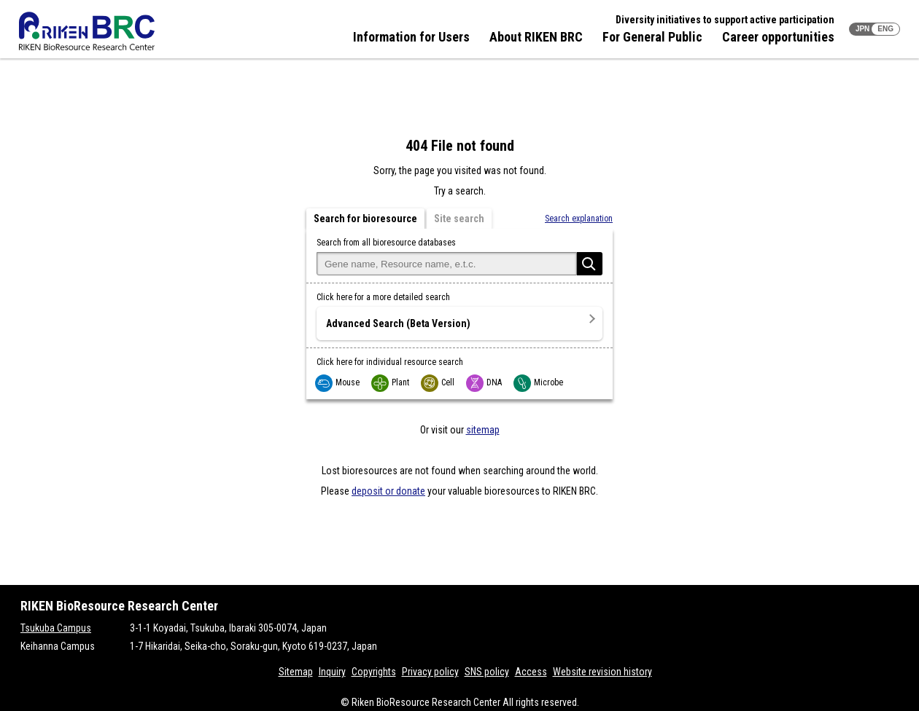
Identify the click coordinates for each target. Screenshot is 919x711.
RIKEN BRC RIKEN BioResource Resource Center (87, 31)
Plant (391, 382)
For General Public (652, 36)
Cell (438, 382)
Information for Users (411, 36)
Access (531, 671)
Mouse (338, 382)
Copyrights (374, 671)
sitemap (483, 430)
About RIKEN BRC (536, 36)
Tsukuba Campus (55, 628)
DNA (485, 382)
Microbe (539, 382)
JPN (862, 29)
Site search (459, 218)
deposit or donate (388, 491)
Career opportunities (778, 36)
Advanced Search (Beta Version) (398, 323)
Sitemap (296, 671)
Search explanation (579, 218)
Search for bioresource (365, 218)
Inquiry (332, 671)
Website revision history (602, 671)
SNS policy (487, 671)
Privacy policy (430, 671)
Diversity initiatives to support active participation (725, 19)
